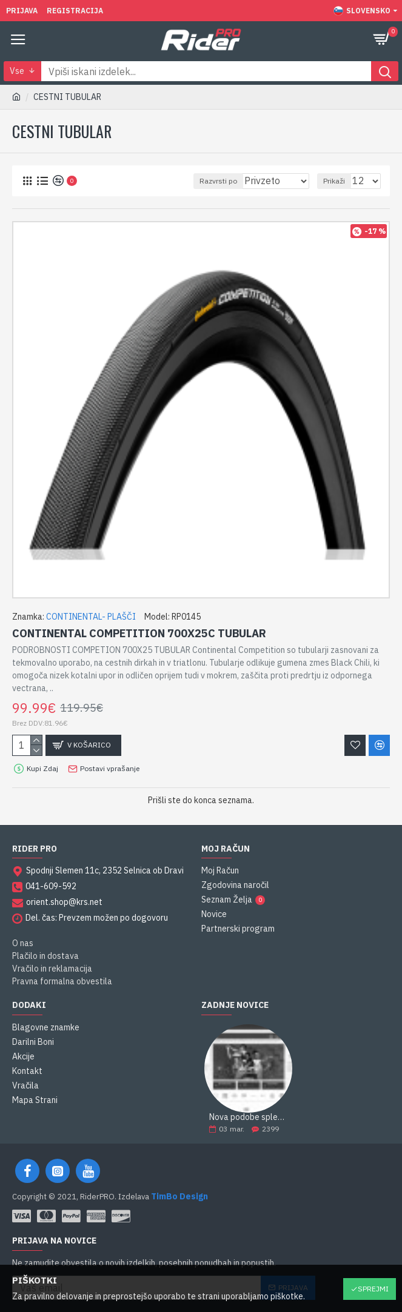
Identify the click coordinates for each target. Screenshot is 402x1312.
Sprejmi (373, 1288)
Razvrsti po (218, 180)
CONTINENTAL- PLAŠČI (91, 616)
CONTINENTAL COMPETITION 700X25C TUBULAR (139, 633)
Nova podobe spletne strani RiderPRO (248, 1117)
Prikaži (334, 180)
